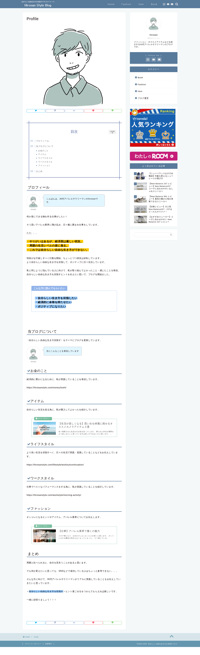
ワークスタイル (50, 162)
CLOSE (112, 132)
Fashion (126, 4)
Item (141, 4)
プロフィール (48, 141)
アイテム (47, 154)
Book (154, 4)
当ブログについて (50, 146)
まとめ (45, 172)
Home (111, 4)
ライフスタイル (50, 158)
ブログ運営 (143, 98)
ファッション (49, 165)
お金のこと (48, 151)
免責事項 (48, 652)
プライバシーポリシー (33, 652)
